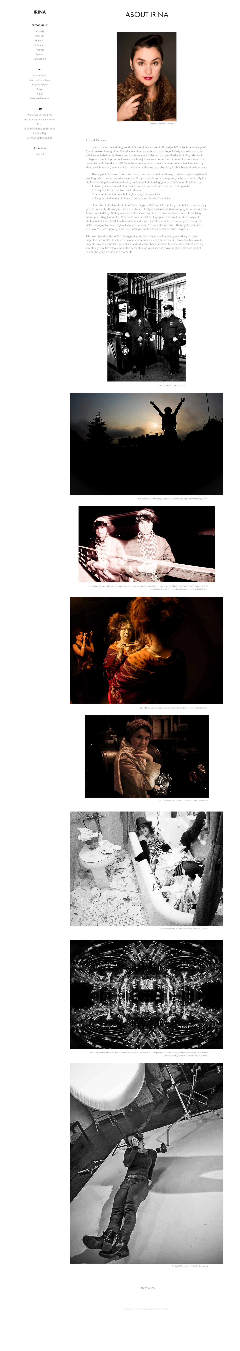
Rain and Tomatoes (40, 80)
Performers (39, 45)
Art (39, 69)
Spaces (39, 54)
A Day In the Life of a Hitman (39, 128)
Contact (40, 154)
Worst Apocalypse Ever (39, 114)
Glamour (39, 40)
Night (40, 93)
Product (40, 49)
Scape (39, 89)
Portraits (39, 36)
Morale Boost (40, 75)
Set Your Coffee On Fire (39, 137)
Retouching (40, 58)
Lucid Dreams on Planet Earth (39, 119)
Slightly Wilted (39, 84)
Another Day (39, 133)
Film (40, 109)
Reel (39, 124)
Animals (39, 31)
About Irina (40, 148)
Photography (39, 25)
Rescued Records (39, 98)
